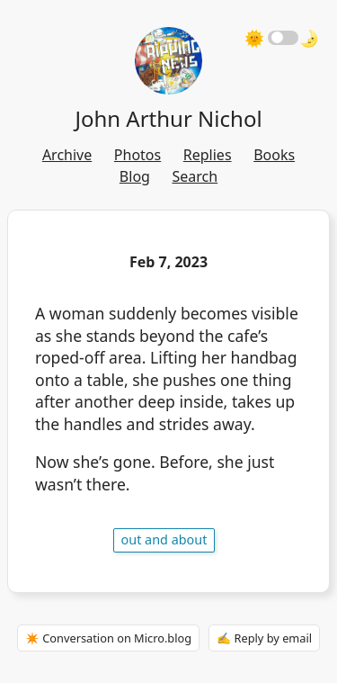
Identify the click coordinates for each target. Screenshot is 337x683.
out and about (164, 539)
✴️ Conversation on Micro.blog (108, 638)
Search (195, 176)
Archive (67, 155)
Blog (135, 176)
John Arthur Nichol (168, 118)
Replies (207, 155)
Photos (137, 155)
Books (274, 155)
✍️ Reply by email (264, 638)
